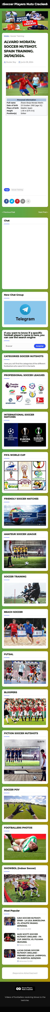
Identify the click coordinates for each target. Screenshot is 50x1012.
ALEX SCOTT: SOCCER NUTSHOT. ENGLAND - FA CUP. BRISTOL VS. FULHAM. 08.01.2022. (30, 938)
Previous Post (9, 212)
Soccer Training (17, 36)
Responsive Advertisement (25, 973)
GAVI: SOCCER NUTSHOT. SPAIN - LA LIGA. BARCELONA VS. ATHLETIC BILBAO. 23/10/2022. (31, 922)
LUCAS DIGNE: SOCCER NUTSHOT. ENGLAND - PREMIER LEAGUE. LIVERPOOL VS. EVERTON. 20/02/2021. (31, 954)
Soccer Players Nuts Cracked (25, 4)
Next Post (42, 212)
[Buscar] (19, 346)
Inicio (6, 36)
